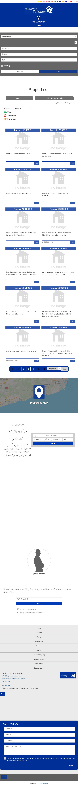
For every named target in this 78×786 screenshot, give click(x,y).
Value (53, 443)
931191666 (6, 681)
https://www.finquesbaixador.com (13, 679)
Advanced (20, 71)
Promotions (39, 641)
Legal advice (39, 664)
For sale (39, 633)
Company (39, 646)
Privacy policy (39, 659)
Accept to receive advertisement (32, 612)
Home (39, 628)
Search (58, 71)
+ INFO (37, 163)
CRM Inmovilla (43, 783)
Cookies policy (39, 668)
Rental (39, 637)
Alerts (19, 98)
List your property (54, 98)
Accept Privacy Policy (28, 609)
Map (2, 694)
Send (39, 603)
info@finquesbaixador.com (11, 676)
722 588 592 (6, 685)
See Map (7, 66)
